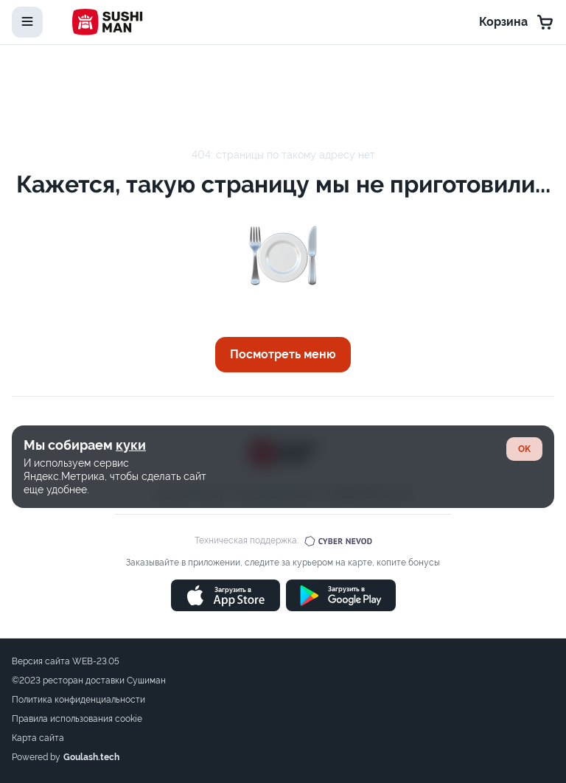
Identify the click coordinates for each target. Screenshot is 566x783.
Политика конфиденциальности (78, 700)
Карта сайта (38, 738)
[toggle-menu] (27, 22)
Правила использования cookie (77, 719)
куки (131, 445)
